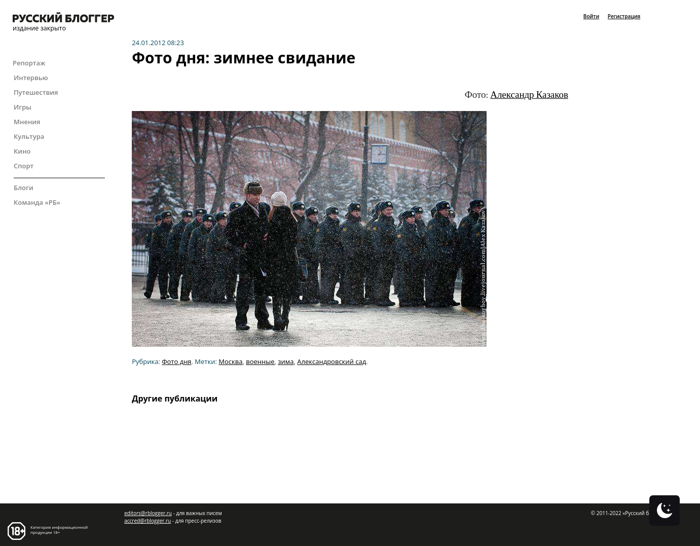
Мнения (27, 121)
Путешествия (36, 92)
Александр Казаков (529, 94)
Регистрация (624, 16)
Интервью (31, 77)
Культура (29, 136)
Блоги (23, 187)
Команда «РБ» (37, 202)
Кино (22, 151)
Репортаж (29, 62)
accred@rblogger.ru (147, 520)
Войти (591, 16)
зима (285, 361)
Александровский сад (331, 361)
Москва (230, 361)
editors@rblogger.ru (148, 513)
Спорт (23, 165)
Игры (22, 107)
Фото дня (176, 361)
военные (260, 361)
